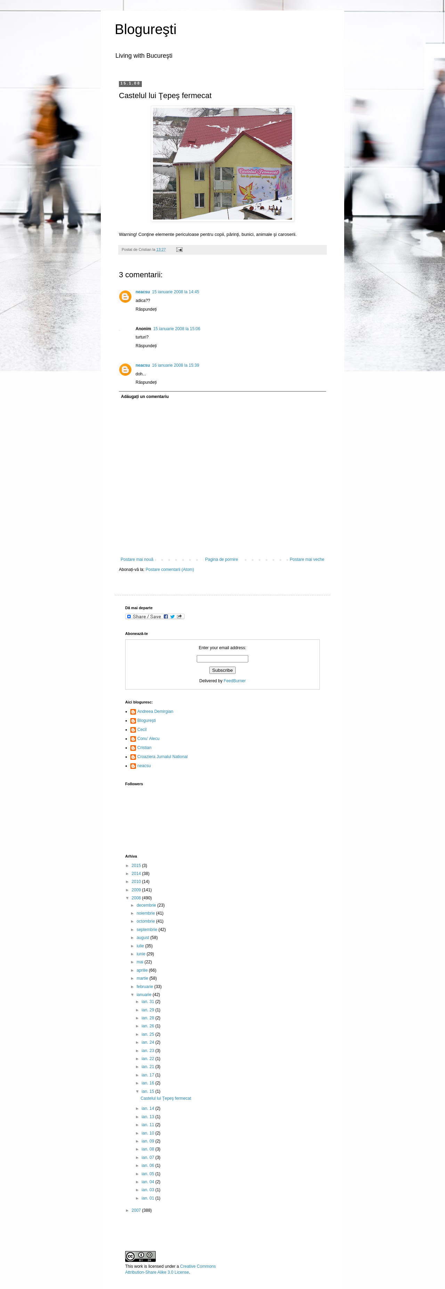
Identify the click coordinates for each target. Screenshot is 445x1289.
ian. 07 (148, 1157)
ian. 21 (148, 1066)
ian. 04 (148, 1181)
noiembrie (146, 913)
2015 (137, 865)
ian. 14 (148, 1108)
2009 (137, 890)
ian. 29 (148, 1010)
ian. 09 (148, 1141)
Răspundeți (146, 309)
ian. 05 (148, 1173)
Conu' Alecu (148, 738)
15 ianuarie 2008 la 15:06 (176, 328)
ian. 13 (148, 1116)
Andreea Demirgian (155, 711)
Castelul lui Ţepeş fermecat (165, 1098)
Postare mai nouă (137, 559)
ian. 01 (148, 1198)
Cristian (144, 747)
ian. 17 (148, 1075)
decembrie (147, 905)
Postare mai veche (307, 559)
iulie (141, 946)
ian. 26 (148, 1026)
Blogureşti (146, 29)
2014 (137, 873)
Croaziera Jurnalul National (162, 756)
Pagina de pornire (221, 559)
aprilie (143, 970)
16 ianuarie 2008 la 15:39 (175, 365)
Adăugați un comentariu (145, 396)
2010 (137, 881)
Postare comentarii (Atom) (170, 569)
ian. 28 (148, 1018)
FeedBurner (234, 680)
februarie (145, 986)
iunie (142, 954)
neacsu (143, 291)
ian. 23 (148, 1050)
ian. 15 (148, 1091)
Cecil (142, 729)
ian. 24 (148, 1042)
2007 (137, 1210)
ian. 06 (148, 1165)
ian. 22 (148, 1058)
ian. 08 (148, 1149)
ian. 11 (148, 1124)
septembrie (148, 929)
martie (143, 978)
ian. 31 (148, 1001)
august (143, 937)
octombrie (146, 921)
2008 (137, 898)
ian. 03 (148, 1189)
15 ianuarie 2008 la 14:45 (175, 291)
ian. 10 (148, 1133)
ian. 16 (148, 1083)
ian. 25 (148, 1034)
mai (141, 962)
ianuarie (145, 994)
